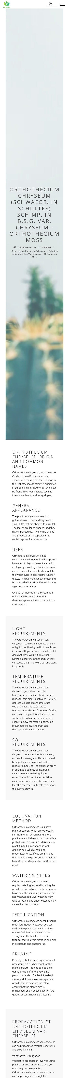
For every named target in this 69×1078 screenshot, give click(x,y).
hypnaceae (46, 247)
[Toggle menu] (62, 4)
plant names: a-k (27, 247)
